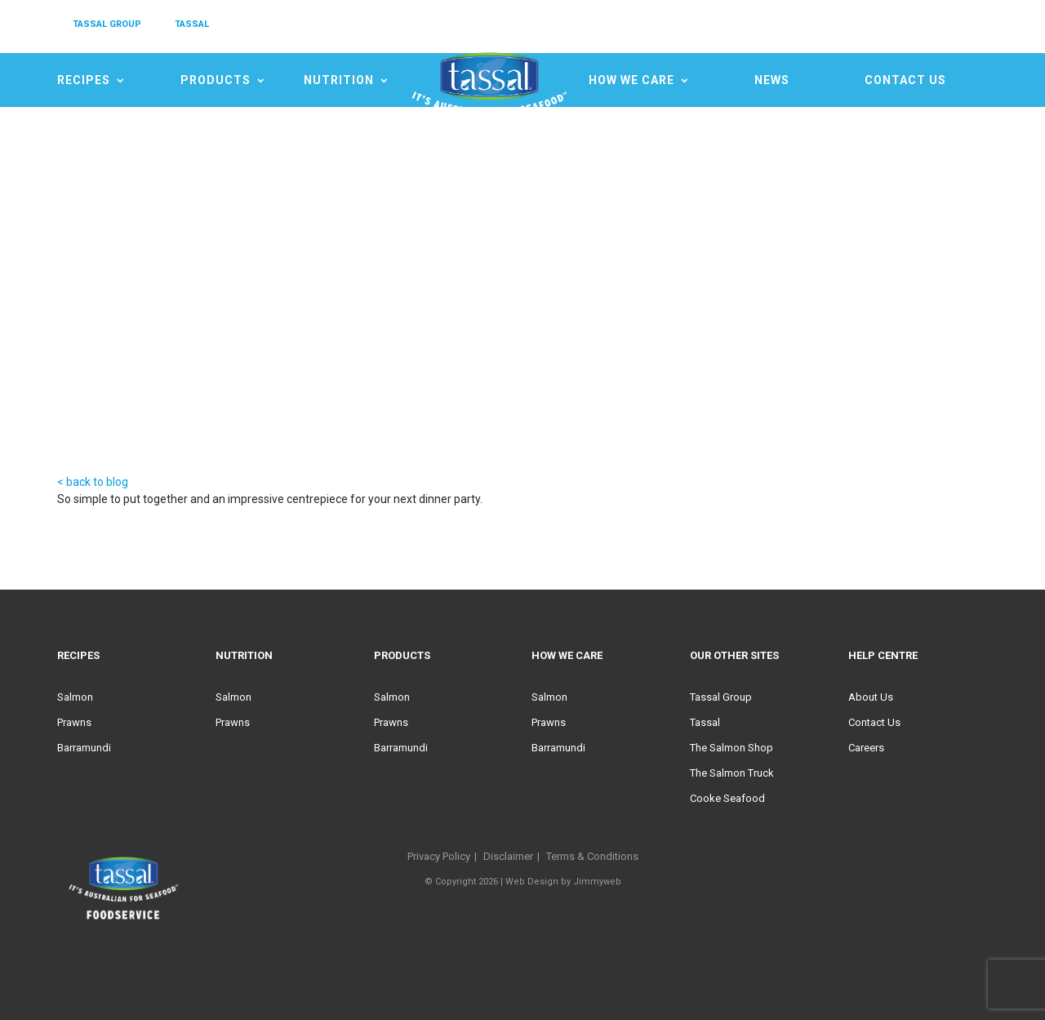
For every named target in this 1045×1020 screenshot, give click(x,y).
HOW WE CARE (631, 80)
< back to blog (92, 481)
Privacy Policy (438, 856)
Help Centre (883, 655)
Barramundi (84, 748)
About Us (870, 697)
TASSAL (192, 24)
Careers (866, 748)
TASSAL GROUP (107, 24)
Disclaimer (508, 856)
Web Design (531, 881)
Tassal (705, 722)
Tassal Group (721, 697)
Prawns (74, 722)
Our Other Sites (734, 655)
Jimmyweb (597, 881)
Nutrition (339, 80)
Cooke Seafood (727, 798)
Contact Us (905, 80)
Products (215, 80)
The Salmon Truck (732, 773)
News (771, 80)
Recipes (83, 80)
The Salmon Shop (731, 748)
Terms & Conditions (592, 856)
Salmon (75, 697)
